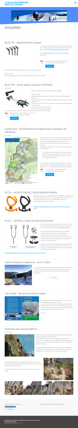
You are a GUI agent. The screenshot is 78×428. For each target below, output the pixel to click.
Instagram (10, 409)
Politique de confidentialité (18, 420)
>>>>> (62, 404)
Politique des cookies (29, 420)
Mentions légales (8, 420)
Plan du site (37, 420)
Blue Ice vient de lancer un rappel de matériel (57, 49)
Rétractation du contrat (10, 421)
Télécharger (50, 66)
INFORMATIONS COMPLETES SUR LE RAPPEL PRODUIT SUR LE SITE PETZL (25, 253)
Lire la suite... (53, 277)
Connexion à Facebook (10, 406)
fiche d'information (48, 53)
